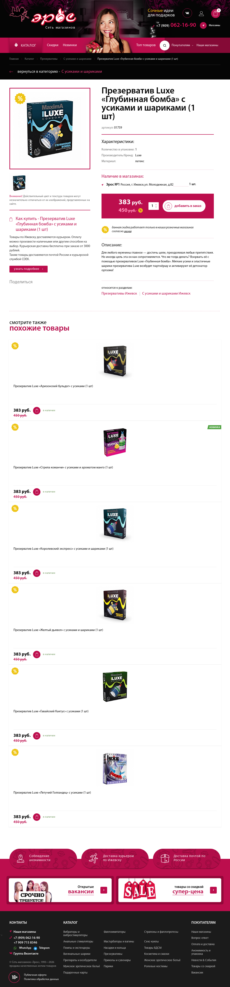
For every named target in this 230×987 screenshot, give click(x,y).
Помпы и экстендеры (76, 947)
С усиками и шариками (77, 59)
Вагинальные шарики (76, 954)
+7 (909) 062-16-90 (24, 938)
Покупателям (182, 45)
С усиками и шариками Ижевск (166, 293)
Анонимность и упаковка (200, 952)
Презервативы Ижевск (119, 293)
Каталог (29, 59)
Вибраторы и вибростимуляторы (75, 933)
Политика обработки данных (41, 979)
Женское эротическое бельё (162, 960)
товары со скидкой (167, 890)
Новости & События (203, 960)
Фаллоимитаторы (115, 931)
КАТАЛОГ (25, 45)
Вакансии (197, 972)
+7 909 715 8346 (25, 942)
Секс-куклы (151, 941)
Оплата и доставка (203, 944)
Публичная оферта (35, 975)
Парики (108, 966)
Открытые (58, 890)
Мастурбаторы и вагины (119, 941)
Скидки (52, 45)
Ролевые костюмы (156, 966)
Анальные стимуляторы (78, 941)
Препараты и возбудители (80, 960)
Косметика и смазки (156, 954)
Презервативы (49, 59)
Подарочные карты (75, 972)
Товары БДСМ (152, 947)
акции (127, 231)
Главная (14, 59)
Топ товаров (146, 45)
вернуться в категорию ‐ (55, 72)
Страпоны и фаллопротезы (161, 931)
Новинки (70, 45)
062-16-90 (174, 26)
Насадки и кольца (115, 947)
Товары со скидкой (203, 966)
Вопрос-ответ (199, 938)
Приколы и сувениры (117, 960)
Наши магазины (207, 45)
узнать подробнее (28, 269)
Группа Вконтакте (23, 953)
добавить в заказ (183, 206)
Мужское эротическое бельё (81, 966)
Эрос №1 (113, 184)
